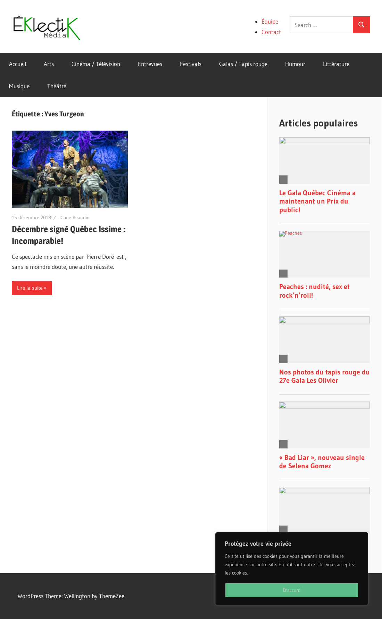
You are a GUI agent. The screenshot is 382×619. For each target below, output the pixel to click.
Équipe (269, 21)
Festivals (190, 63)
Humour (295, 63)
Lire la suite (29, 287)
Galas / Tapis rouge (243, 63)
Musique (19, 86)
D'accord (292, 590)
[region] (291, 568)
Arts (49, 63)
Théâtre (56, 86)
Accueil (17, 63)
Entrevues (150, 63)
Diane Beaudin (74, 217)
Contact (271, 31)
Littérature (336, 63)
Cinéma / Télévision (96, 63)
